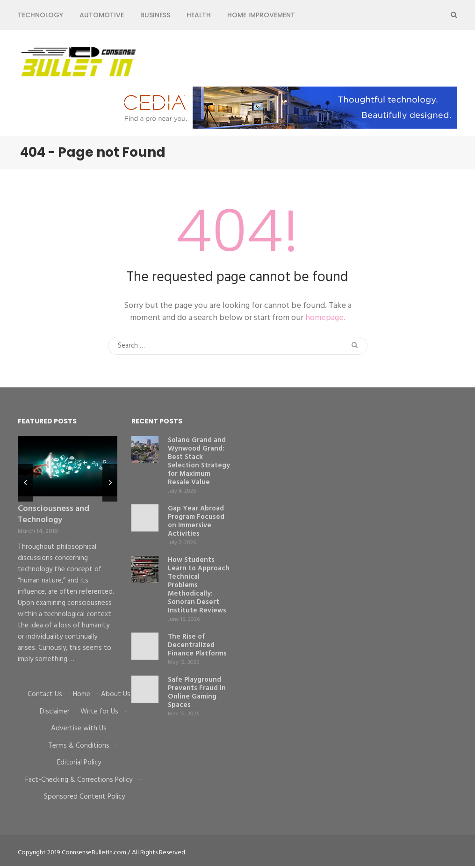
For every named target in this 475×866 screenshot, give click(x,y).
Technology (40, 15)
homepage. (325, 318)
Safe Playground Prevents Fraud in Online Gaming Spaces (197, 692)
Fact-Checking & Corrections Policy (78, 780)
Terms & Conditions (78, 745)
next (109, 483)
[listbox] (67, 556)
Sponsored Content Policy (84, 796)
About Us (115, 694)
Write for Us (99, 711)
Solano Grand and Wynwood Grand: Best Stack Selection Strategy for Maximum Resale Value (199, 461)
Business (155, 15)
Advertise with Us (79, 728)
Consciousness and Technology (53, 514)
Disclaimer (55, 711)
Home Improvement (261, 15)
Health (199, 15)
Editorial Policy (79, 762)
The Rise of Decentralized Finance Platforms (197, 645)
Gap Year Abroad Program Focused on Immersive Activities (196, 521)
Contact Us (45, 694)
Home (81, 694)
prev (25, 483)
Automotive (101, 15)
